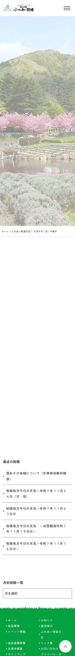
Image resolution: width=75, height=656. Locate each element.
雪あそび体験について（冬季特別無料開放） (36, 476)
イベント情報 (17, 632)
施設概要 (14, 626)
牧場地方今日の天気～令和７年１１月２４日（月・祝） (36, 493)
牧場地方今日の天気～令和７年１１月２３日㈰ (36, 511)
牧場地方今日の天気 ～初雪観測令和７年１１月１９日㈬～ (36, 529)
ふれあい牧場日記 (21, 231)
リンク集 (47, 643)
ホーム (5, 231)
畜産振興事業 (17, 643)
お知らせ (47, 620)
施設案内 (47, 626)
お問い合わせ (50, 649)
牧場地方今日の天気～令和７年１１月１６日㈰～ (36, 546)
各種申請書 (15, 649)
